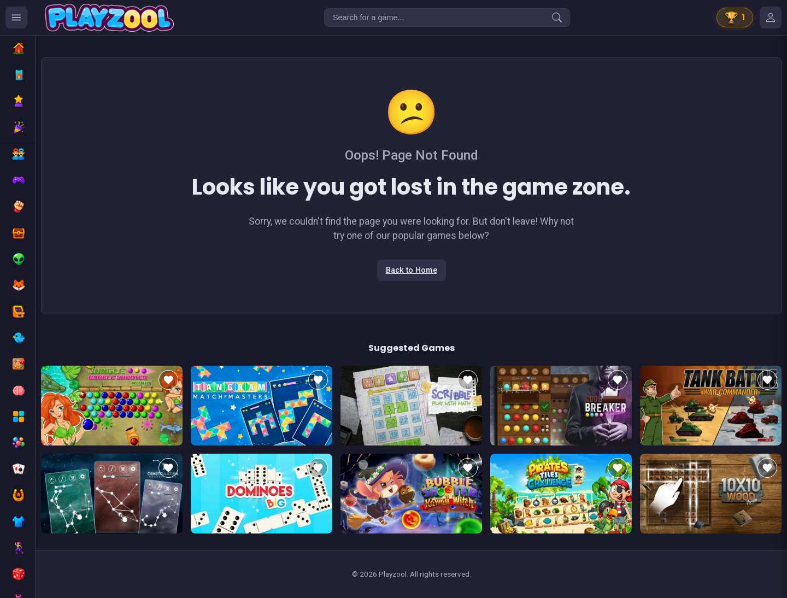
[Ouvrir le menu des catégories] (16, 17)
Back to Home (411, 270)
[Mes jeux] (771, 17)
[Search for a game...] (447, 17)
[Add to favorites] (168, 380)
